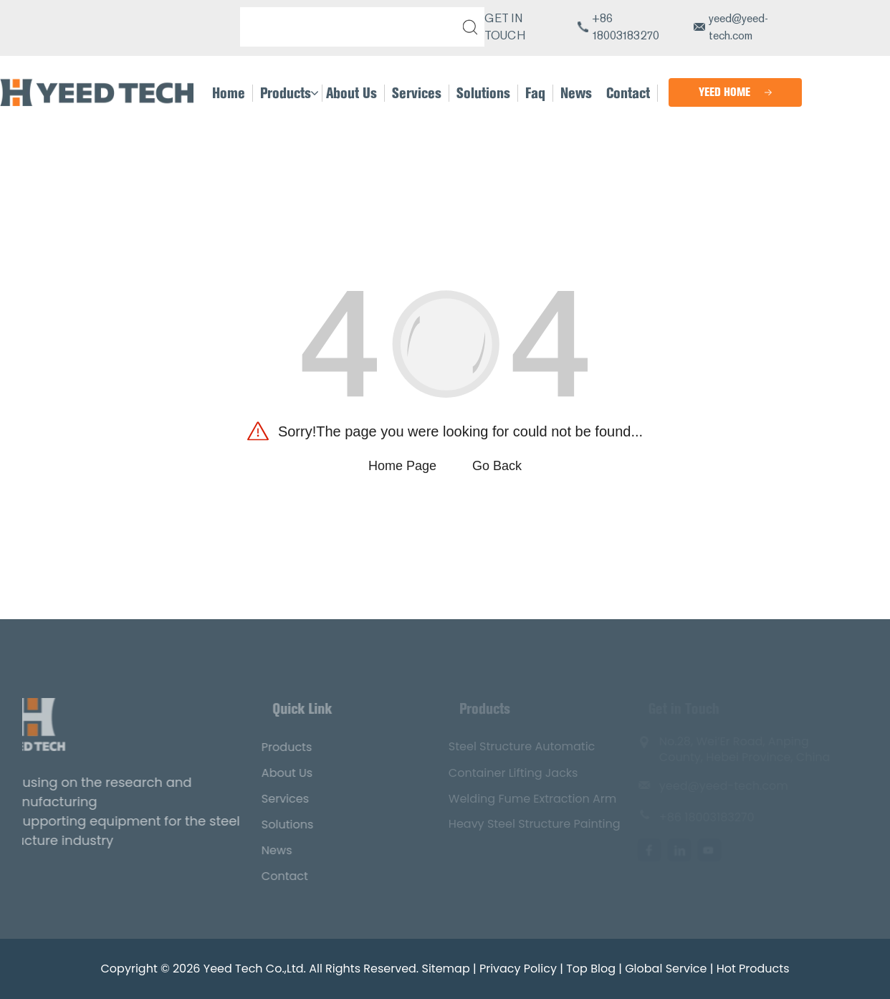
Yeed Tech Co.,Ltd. (255, 968)
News (261, 850)
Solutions (271, 824)
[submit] (467, 27)
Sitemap (446, 968)
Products (271, 747)
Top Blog (591, 968)
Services (269, 798)
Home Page (402, 466)
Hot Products (753, 968)
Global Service (666, 968)
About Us (271, 773)
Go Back (497, 466)
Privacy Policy (518, 968)
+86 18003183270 (625, 26)
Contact (269, 876)
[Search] (351, 27)
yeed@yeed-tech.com (738, 26)
